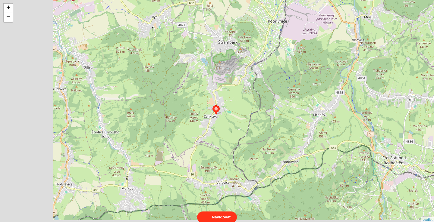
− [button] (8, 17)
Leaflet (427, 214)
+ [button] (8, 8)
